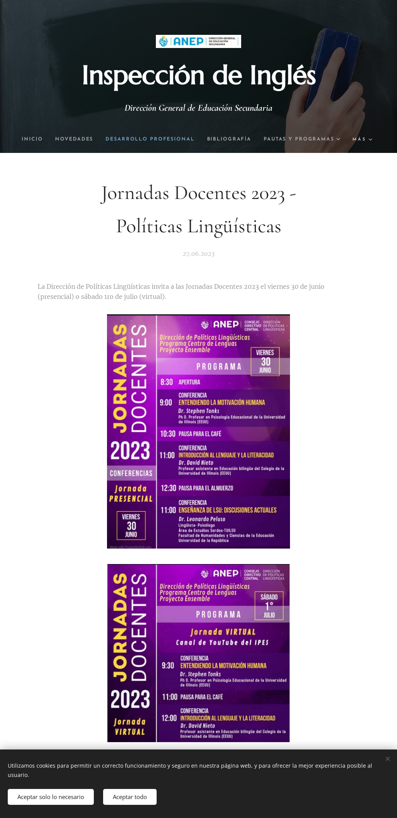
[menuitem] (72, 139)
